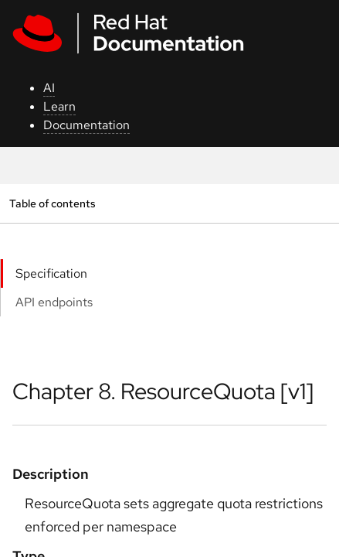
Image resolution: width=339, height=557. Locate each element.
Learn (59, 106)
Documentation (86, 125)
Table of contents (52, 203)
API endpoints (54, 302)
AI (49, 88)
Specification (51, 273)
